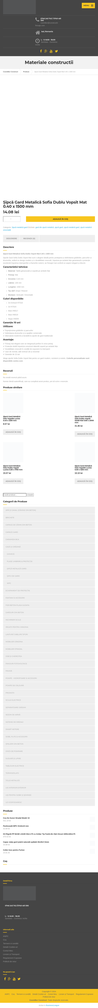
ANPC (5, 936)
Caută (30, 495)
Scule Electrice (13, 700)
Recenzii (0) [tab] (29, 238)
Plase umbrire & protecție (19, 561)
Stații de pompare (14, 751)
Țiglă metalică (13, 780)
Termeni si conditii (10, 943)
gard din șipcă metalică (44, 227)
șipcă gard (59, 227)
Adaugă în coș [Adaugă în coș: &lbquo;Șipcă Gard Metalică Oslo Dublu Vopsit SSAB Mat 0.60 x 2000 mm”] (85, 434)
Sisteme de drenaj (14, 722)
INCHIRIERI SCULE (13, 620)
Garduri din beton (15, 612)
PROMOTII (10, 693)
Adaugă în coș (60, 219)
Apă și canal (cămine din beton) (21, 510)
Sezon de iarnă (13, 715)
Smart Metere (12, 729)
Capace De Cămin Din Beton (19, 525)
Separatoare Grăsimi (16, 707)
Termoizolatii (12, 773)
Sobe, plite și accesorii (16, 737)
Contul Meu (8, 951)
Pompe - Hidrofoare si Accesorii (21, 678)
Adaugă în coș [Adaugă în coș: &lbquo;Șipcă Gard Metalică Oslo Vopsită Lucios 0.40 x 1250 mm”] (13, 432)
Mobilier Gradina (14, 642)
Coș (5, 940)
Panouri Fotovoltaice (16, 664)
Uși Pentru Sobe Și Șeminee (18, 795)
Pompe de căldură (15, 685)
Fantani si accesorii (15, 598)
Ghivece (11, 554)
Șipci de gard (13, 576)
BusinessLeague (52, 1005)
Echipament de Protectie (18, 591)
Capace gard (12, 532)
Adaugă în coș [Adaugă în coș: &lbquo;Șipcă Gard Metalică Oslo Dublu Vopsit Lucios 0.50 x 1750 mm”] (13, 481)
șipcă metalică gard (71, 227)
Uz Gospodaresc (14, 802)
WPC (9, 583)
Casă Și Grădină (13, 547)
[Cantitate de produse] (12, 219)
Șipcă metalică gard (19, 227)
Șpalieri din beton (14, 744)
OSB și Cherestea (14, 656)
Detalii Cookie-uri (10, 947)
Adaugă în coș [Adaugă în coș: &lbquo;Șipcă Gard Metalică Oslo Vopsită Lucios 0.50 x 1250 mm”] (85, 481)
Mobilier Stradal (14, 649)
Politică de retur (9, 961)
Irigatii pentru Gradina (17, 627)
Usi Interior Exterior (16, 788)
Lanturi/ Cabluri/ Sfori (17, 634)
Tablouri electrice (15, 766)
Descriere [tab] (11, 238)
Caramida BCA (12, 539)
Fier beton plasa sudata (17, 605)
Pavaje (9, 671)
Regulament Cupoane (12, 958)
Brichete (10, 518)
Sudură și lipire (13, 758)
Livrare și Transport (11, 954)
